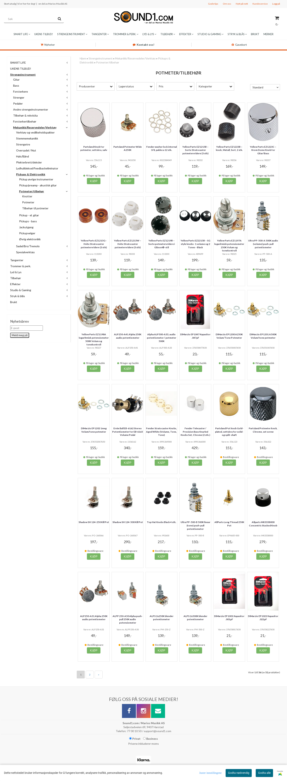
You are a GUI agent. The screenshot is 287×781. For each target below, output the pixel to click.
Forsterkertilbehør (24, 121)
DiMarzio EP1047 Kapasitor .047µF (195, 336)
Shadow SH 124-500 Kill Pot (127, 522)
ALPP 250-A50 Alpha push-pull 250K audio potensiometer (128, 619)
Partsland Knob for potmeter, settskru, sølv (93, 148)
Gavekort (239, 44)
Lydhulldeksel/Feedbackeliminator (37, 168)
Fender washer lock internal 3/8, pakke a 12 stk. (161, 148)
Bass (16, 85)
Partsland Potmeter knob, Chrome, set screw (263, 430)
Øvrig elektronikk (30, 239)
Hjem (83, 58)
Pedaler (18, 103)
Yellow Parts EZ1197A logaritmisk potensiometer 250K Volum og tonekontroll (229, 245)
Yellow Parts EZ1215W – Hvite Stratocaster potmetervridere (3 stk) (127, 244)
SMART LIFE (18, 62)
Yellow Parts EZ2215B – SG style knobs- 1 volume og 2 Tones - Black (195, 244)
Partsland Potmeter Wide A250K (127, 148)
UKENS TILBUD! (20, 68)
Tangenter (16, 260)
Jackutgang (26, 227)
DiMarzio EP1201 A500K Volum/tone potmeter (263, 336)
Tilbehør (15, 278)
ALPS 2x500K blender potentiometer (195, 618)
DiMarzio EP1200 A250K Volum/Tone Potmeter (229, 336)
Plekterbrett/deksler (29, 162)
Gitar (16, 79)
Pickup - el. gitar (29, 215)
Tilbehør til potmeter (35, 208)
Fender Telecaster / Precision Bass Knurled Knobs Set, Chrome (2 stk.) (195, 432)
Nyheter (48, 44)
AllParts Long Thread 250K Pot (229, 524)
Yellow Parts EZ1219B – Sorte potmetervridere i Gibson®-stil (161, 244)
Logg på (276, 3)
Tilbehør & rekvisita (25, 115)
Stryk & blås (17, 296)
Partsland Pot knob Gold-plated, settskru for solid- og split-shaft (229, 432)
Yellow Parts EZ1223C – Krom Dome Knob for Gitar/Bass (263, 150)
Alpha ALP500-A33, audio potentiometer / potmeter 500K (161, 338)
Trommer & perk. (20, 266)
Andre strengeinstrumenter (30, 109)
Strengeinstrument (23, 74)
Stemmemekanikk (27, 138)
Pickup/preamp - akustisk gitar (38, 185)
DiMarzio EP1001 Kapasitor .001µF (229, 618)
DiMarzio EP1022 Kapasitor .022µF (263, 618)
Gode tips (213, 3)
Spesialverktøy (25, 252)
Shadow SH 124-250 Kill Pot (94, 522)
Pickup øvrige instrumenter (36, 179)
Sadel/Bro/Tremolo (28, 246)
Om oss (227, 3)
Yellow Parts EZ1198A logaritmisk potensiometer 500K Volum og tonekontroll (94, 339)
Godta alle (264, 772)
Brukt (13, 302)
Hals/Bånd (22, 156)
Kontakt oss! (143, 44)
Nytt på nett (242, 3)
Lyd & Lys (16, 272)
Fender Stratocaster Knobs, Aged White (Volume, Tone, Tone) (161, 432)
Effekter (15, 284)
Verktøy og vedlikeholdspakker (35, 132)
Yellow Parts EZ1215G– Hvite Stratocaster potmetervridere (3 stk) (94, 244)
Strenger (18, 97)
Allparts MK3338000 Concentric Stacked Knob (263, 524)
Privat (135, 738)
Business (150, 738)
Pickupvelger (27, 233)
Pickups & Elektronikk (30, 174)
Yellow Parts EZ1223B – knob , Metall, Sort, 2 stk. (229, 148)
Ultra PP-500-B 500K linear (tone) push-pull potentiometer (195, 525)
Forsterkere (20, 91)
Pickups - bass (28, 221)
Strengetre (23, 144)
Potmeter (28, 202)
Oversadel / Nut (26, 150)
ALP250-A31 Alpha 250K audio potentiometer (93, 618)
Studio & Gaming (20, 290)
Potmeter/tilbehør (31, 191)
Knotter (27, 196)
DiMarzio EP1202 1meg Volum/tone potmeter (94, 430)
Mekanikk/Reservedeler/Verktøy (34, 127)
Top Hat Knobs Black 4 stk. (161, 522)
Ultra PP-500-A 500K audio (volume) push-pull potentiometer (263, 244)
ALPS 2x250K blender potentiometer (161, 618)
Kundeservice (260, 3)
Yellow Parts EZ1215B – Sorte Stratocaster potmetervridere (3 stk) (195, 150)
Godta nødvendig (238, 772)
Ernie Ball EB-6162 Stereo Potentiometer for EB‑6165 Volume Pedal (127, 432)
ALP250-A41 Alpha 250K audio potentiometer (127, 336)
